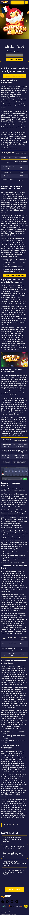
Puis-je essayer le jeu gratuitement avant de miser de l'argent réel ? (13, 863)
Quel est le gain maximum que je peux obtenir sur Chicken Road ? (13, 872)
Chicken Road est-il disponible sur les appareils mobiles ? (13, 847)
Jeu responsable (5, 912)
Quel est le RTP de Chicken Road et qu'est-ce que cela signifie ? (12, 839)
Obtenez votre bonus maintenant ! (14, 76)
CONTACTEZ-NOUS (14, 889)
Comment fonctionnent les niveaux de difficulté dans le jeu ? (13, 854)
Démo (14, 55)
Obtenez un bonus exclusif (17, 2)
